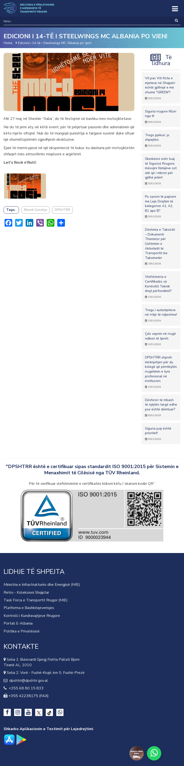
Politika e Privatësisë (22, 631)
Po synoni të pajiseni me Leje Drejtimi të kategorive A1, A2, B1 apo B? (161, 206)
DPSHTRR (62, 209)
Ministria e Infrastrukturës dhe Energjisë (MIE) (42, 584)
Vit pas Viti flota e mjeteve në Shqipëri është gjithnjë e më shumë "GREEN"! (161, 88)
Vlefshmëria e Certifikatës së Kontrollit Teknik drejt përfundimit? (161, 286)
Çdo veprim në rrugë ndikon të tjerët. (161, 338)
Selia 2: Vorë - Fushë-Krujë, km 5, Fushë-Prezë (45, 672)
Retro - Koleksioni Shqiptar (26, 592)
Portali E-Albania (18, 623)
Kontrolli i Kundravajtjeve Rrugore (32, 615)
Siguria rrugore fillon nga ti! (161, 116)
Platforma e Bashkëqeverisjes (29, 607)
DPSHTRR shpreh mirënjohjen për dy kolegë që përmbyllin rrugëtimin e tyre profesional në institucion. (161, 372)
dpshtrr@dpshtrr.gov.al (27, 680)
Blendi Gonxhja (35, 209)
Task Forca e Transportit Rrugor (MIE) (36, 600)
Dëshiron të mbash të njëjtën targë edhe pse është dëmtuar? (161, 407)
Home (8, 43)
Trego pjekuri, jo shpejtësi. (161, 140)
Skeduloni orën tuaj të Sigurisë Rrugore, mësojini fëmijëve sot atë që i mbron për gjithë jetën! (161, 171)
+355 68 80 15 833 (25, 688)
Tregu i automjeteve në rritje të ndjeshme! (161, 315)
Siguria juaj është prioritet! (161, 433)
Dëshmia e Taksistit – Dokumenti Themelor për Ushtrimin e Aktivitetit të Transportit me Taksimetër (161, 246)
